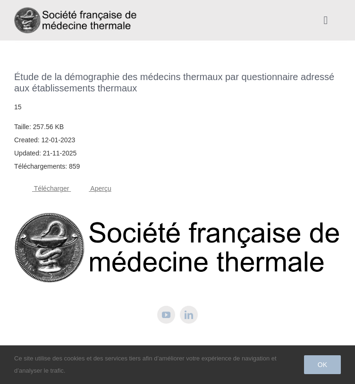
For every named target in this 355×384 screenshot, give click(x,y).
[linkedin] (189, 315)
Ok (322, 364)
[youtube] (166, 315)
